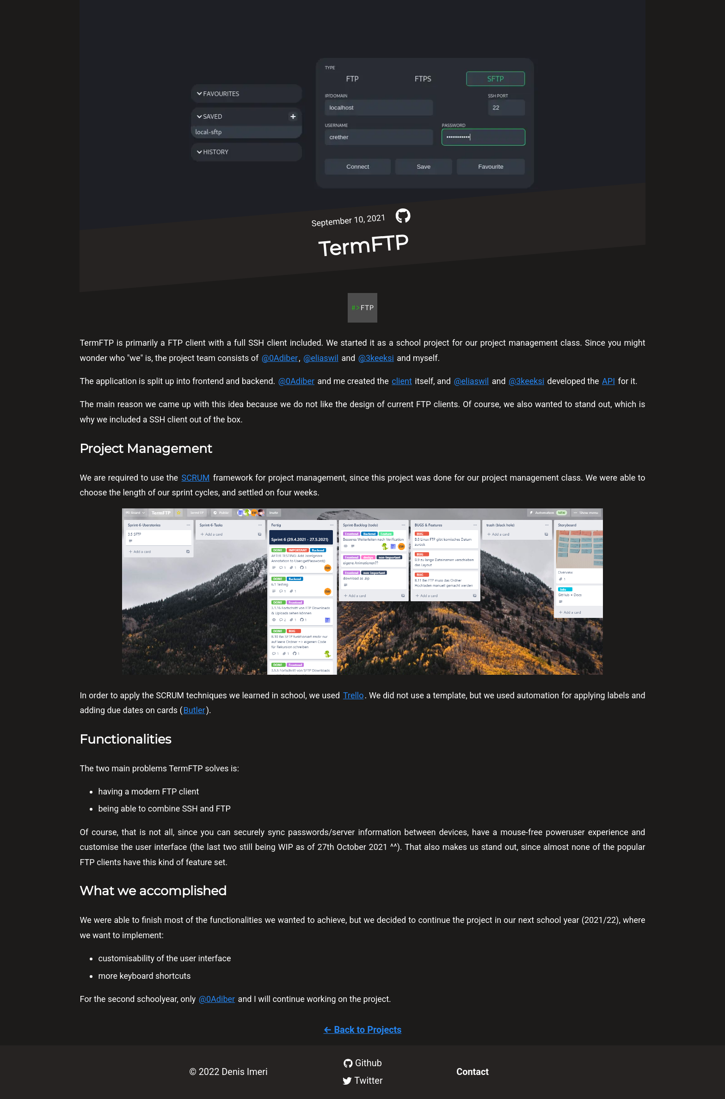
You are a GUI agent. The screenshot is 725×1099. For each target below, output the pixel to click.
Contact (472, 1072)
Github (363, 1063)
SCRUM (195, 477)
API (608, 381)
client (402, 381)
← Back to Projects (363, 1030)
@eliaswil (320, 358)
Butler (194, 710)
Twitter (362, 1080)
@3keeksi (376, 358)
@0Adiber (280, 358)
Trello (353, 695)
